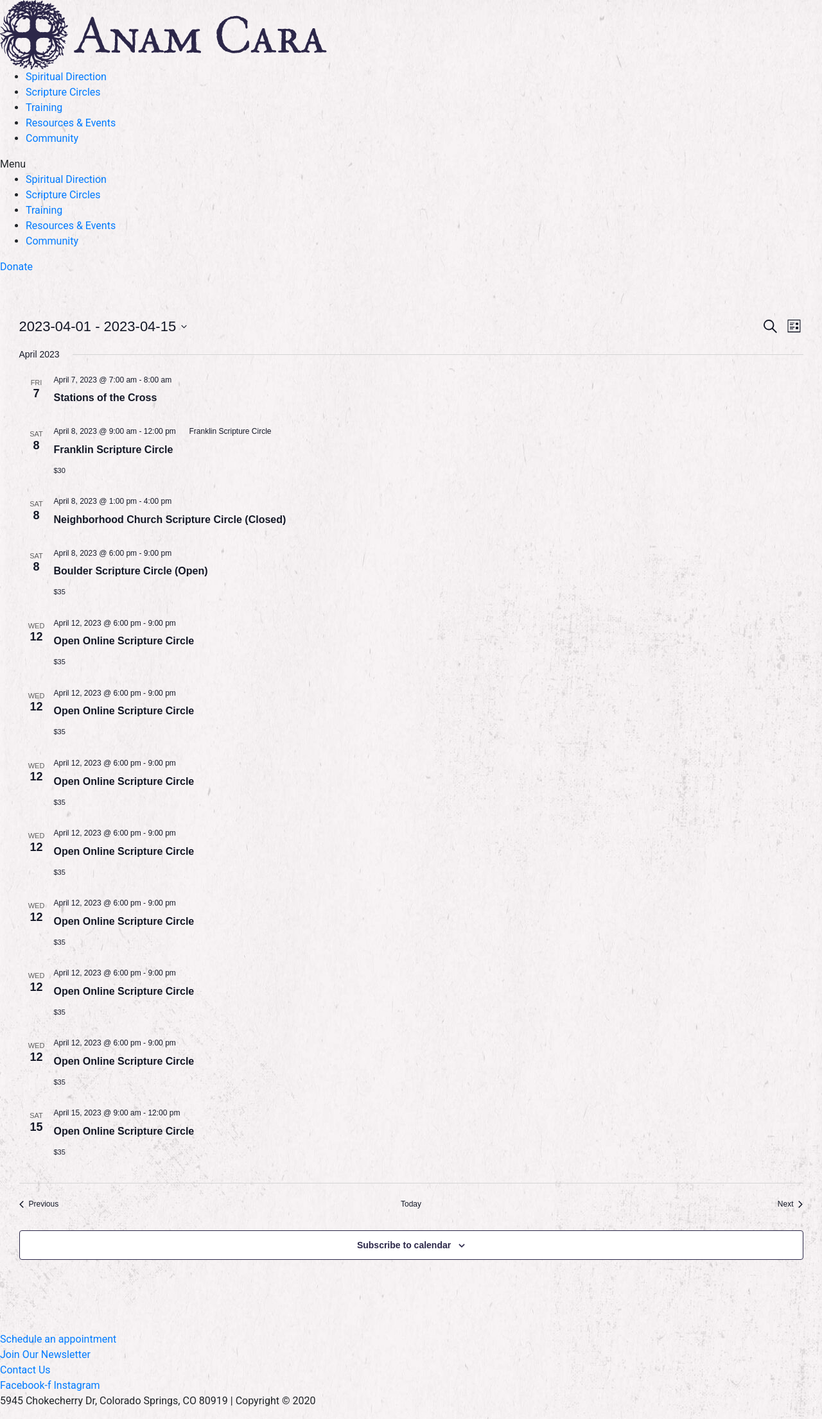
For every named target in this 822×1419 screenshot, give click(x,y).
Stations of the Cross (105, 397)
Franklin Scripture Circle (113, 449)
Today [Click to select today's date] (411, 1204)
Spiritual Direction (66, 77)
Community (52, 138)
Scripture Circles (63, 92)
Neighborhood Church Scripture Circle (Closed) (170, 519)
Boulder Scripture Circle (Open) (131, 570)
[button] (411, 164)
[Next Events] (790, 1204)
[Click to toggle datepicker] (103, 326)
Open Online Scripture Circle (124, 640)
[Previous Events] (39, 1204)
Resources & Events (71, 123)
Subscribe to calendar (404, 1245)
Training (44, 107)
